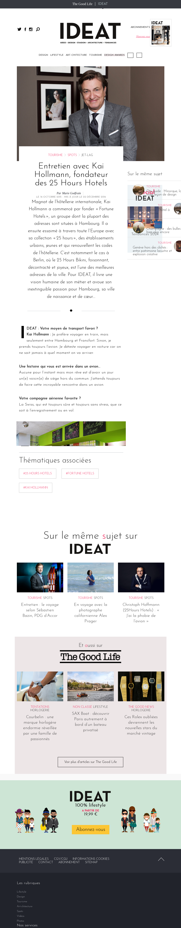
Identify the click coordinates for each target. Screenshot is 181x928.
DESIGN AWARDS (114, 55)
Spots (72, 155)
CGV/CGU (60, 859)
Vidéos (139, 55)
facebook (25, 29)
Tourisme (95, 55)
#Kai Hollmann (35, 487)
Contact (45, 862)
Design (43, 55)
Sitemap (91, 862)
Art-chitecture (76, 55)
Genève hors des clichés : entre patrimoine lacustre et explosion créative (152, 251)
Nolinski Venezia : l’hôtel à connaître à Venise (151, 211)
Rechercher (38, 29)
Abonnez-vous (90, 829)
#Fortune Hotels (80, 473)
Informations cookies (91, 859)
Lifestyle (56, 55)
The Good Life (82, 4)
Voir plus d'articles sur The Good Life (90, 762)
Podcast (130, 55)
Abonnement (69, 862)
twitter (19, 29)
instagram (30, 29)
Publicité (26, 862)
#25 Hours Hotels (37, 473)
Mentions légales (34, 859)
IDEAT (103, 4)
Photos (20, 921)
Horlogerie (40, 710)
